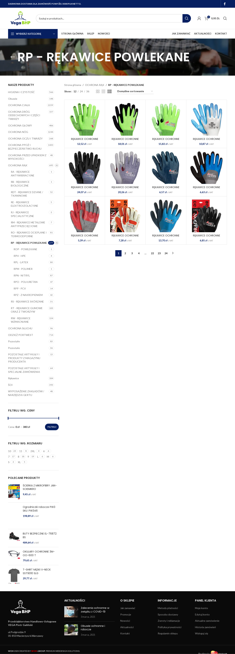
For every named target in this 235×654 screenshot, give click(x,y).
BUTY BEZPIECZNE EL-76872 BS (40, 535)
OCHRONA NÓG (18, 131)
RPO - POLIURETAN (25, 281)
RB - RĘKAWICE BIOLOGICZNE (20, 183)
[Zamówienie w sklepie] (135, 91)
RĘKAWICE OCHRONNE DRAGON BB (206, 237)
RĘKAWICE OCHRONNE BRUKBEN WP (125, 237)
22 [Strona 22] (152, 253)
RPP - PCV (20, 288)
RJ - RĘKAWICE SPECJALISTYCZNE (22, 214)
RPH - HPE (20, 255)
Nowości (125, 620)
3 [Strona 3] (132, 253)
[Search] (113, 18)
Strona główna (72, 84)
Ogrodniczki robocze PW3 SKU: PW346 (39, 508)
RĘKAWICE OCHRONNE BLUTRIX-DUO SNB (206, 189)
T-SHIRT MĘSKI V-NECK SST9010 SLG (37, 571)
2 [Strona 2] (125, 253)
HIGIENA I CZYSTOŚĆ (21, 92)
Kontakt (125, 633)
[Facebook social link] (225, 4)
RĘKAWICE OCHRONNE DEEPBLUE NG (165, 237)
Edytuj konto (202, 614)
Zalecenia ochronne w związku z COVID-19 (95, 609)
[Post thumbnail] (71, 612)
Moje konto (201, 608)
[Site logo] (20, 18)
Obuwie (12, 98)
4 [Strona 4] (139, 253)
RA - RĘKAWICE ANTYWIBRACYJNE (22, 173)
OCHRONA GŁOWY (20, 125)
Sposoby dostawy (168, 614)
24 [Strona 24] (165, 253)
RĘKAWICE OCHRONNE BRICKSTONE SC (84, 237)
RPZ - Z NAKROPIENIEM (28, 294)
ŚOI (10, 384)
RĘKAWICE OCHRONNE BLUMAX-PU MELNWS (125, 189)
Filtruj (52, 426)
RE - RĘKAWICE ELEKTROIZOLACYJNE (24, 204)
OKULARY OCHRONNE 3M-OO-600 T (39, 553)
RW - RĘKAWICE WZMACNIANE (20, 320)
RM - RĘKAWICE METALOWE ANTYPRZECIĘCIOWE (28, 224)
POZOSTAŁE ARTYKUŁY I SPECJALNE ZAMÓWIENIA (24, 370)
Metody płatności (168, 608)
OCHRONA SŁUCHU (20, 328)
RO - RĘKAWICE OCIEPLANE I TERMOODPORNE (29, 234)
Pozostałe (14, 341)
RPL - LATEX (21, 262)
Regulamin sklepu (168, 633)
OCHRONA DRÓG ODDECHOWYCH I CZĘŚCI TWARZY (24, 115)
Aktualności (127, 627)
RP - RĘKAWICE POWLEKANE (29, 242)
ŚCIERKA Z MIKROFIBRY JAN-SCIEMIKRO (40, 487)
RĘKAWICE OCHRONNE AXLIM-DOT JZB (84, 140)
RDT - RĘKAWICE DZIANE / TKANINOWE (27, 194)
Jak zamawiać (127, 608)
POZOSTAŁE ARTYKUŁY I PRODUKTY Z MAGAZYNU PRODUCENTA (24, 358)
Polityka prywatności (169, 627)
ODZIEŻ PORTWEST (20, 334)
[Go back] (12, 57)
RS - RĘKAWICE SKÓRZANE (27, 301)
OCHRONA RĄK (17, 165)
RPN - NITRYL (22, 275)
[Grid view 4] (109, 91)
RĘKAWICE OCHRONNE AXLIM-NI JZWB (125, 140)
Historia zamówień (205, 627)
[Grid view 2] (98, 91)
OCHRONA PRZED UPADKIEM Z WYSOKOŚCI (27, 157)
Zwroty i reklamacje (169, 620)
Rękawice (13, 378)
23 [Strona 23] (159, 253)
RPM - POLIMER (23, 268)
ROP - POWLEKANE (25, 249)
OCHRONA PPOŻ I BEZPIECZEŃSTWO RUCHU (24, 146)
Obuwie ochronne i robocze (93, 627)
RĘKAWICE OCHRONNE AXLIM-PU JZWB (165, 140)
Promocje (125, 614)
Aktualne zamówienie (207, 620)
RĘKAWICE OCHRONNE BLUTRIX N (165, 189)
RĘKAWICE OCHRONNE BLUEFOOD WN (206, 140)
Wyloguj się (201, 633)
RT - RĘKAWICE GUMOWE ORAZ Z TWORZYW (27, 310)
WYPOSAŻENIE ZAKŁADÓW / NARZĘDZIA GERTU (26, 393)
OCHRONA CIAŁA (19, 105)
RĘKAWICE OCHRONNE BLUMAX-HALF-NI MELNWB (84, 189)
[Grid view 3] (103, 91)
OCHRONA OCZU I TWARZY (25, 138)
